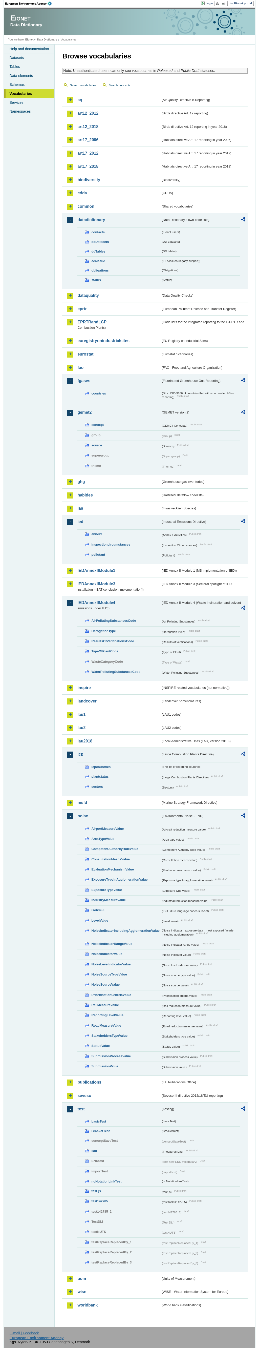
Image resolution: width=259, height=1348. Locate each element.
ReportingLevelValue (107, 1015)
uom (81, 1278)
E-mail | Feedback (24, 1333)
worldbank (87, 1305)
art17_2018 (87, 166)
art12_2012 (87, 113)
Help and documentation (29, 49)
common (85, 206)
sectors (97, 787)
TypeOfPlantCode (104, 651)
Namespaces (20, 111)
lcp (80, 754)
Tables (14, 67)
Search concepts (120, 85)
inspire (84, 688)
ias (80, 508)
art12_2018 (87, 127)
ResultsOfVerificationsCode (112, 641)
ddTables (98, 251)
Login (209, 3)
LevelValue (99, 920)
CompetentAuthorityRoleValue (114, 849)
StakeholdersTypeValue (109, 1036)
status (96, 280)
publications (89, 1082)
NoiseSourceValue (105, 984)
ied (80, 522)
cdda (82, 193)
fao (80, 367)
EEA (30, 3)
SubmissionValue (104, 1066)
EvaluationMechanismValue (112, 869)
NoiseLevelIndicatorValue (111, 964)
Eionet (29, 39)
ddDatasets (100, 242)
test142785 (99, 1201)
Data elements (21, 76)
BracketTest (100, 1131)
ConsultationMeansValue (110, 859)
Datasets (16, 58)
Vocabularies (20, 94)
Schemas (17, 84)
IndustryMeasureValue (108, 900)
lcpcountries (101, 767)
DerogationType (103, 631)
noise (82, 816)
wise (81, 1292)
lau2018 (84, 741)
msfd (82, 802)
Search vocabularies (83, 85)
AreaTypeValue (102, 839)
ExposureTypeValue (106, 890)
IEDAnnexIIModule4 (96, 602)
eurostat (85, 354)
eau (94, 1151)
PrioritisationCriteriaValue (111, 995)
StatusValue (100, 1046)
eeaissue (98, 261)
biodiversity (88, 180)
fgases (83, 381)
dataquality (88, 295)
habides (85, 495)
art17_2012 (87, 153)
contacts (98, 232)
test (80, 1109)
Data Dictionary (47, 39)
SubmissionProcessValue (111, 1056)
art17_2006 (87, 140)
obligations (100, 270)
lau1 (81, 714)
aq (79, 100)
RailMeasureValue (105, 1005)
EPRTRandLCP (91, 322)
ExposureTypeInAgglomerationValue (119, 879)
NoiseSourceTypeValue (109, 974)
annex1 (96, 534)
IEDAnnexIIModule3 (96, 584)
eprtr (82, 309)
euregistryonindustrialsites (103, 341)
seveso (84, 1095)
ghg (81, 482)
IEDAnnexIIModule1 (96, 570)
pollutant (98, 554)
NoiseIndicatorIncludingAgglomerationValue (125, 930)
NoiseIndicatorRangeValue (111, 944)
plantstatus (100, 776)
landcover (87, 701)
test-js (96, 1191)
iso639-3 (97, 910)
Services (16, 102)
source (96, 445)
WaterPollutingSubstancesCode (115, 672)
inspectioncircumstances (110, 544)
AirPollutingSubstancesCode (113, 621)
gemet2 (84, 412)
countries (98, 393)
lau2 (81, 727)
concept (97, 425)
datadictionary (91, 220)
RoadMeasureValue (106, 1025)
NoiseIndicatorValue (106, 954)
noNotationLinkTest (106, 1181)
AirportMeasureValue (107, 829)
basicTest (98, 1121)
